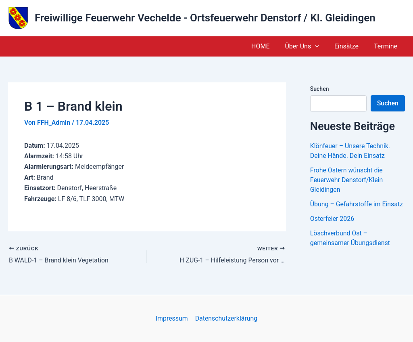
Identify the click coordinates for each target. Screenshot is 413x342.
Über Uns (308, 46)
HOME (269, 46)
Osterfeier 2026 (332, 218)
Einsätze (350, 46)
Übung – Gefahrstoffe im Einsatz (357, 204)
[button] (321, 46)
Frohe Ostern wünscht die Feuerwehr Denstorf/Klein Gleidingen (347, 179)
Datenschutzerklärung (225, 318)
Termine (386, 46)
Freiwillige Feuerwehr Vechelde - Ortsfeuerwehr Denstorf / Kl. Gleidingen (205, 18)
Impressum (172, 318)
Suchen (319, 89)
